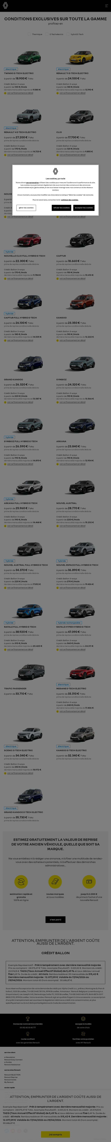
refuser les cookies (61, 208)
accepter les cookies (84, 208)
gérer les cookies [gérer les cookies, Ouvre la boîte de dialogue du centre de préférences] (26, 208)
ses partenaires (32, 183)
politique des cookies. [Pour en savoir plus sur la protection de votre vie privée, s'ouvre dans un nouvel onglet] (69, 200)
